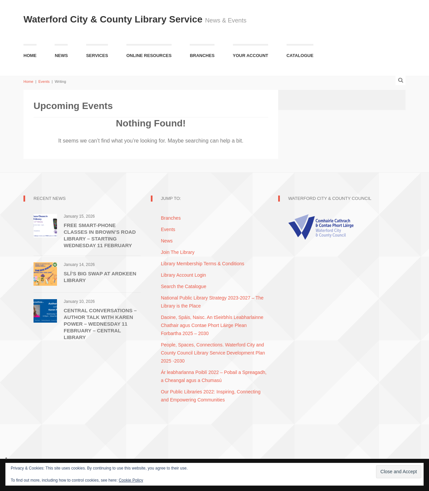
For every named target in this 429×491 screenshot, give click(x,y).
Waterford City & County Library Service (114, 19)
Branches (202, 55)
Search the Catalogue (183, 286)
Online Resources (149, 55)
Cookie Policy (131, 480)
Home (30, 55)
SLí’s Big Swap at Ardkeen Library (100, 277)
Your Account (250, 55)
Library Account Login (183, 275)
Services (97, 55)
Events (44, 81)
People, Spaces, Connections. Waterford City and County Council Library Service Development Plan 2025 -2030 (213, 353)
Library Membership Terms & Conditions (202, 263)
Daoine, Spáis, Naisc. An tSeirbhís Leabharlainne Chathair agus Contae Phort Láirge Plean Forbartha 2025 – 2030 (212, 325)
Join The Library (177, 252)
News (61, 55)
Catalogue (300, 55)
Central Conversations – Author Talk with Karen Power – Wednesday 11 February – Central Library (100, 324)
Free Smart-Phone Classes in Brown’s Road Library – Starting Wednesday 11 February (100, 235)
